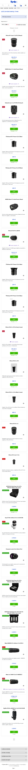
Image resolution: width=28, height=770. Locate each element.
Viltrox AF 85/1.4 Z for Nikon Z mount (14, 392)
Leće (15, 8)
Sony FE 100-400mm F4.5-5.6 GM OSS (14, 517)
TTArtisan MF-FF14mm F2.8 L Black (14, 264)
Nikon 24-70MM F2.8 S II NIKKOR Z (14, 674)
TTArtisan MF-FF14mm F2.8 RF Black (14, 168)
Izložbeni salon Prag (6, 756)
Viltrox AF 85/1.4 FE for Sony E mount (14, 327)
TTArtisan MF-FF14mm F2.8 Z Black (14, 136)
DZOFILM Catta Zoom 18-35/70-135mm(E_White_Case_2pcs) (14, 581)
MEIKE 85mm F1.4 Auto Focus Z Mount (14, 69)
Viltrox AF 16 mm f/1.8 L (14, 455)
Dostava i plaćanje (6, 752)
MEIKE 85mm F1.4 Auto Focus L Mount (14, 199)
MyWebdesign (16, 765)
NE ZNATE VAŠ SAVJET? (6, 759)
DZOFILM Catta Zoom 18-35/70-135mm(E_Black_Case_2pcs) (14, 487)
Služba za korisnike (6, 749)
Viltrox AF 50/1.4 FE (14, 361)
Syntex (2, 8)
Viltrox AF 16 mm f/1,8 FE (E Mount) (14, 35)
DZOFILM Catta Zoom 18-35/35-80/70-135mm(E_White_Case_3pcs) (14, 612)
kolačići (23, 764)
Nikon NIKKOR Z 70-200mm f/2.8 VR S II (14, 643)
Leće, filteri (6, 8)
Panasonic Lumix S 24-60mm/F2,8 (14, 549)
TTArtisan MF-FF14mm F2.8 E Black (14, 295)
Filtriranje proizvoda (6, 16)
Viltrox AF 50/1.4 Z (14, 423)
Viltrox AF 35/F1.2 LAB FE (14, 230)
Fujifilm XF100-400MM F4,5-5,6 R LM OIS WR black (14, 709)
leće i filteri (11, 8)
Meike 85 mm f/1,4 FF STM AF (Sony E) (14, 103)
